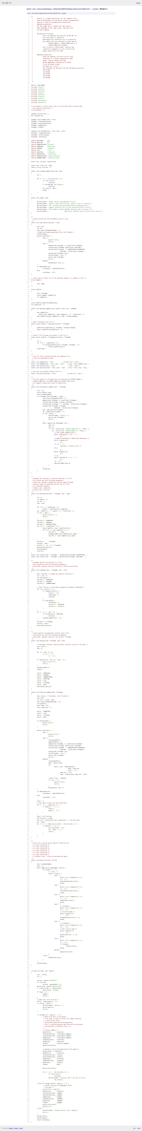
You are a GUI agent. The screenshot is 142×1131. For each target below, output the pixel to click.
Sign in (138, 3)
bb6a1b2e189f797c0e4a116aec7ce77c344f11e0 (71, 9)
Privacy (16, 1128)
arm (34, 9)
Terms (21, 1128)
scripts (95, 9)
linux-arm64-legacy (44, 9)
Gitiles (11, 1128)
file (63, 13)
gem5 (29, 9)
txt (134, 1128)
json (138, 1128)
